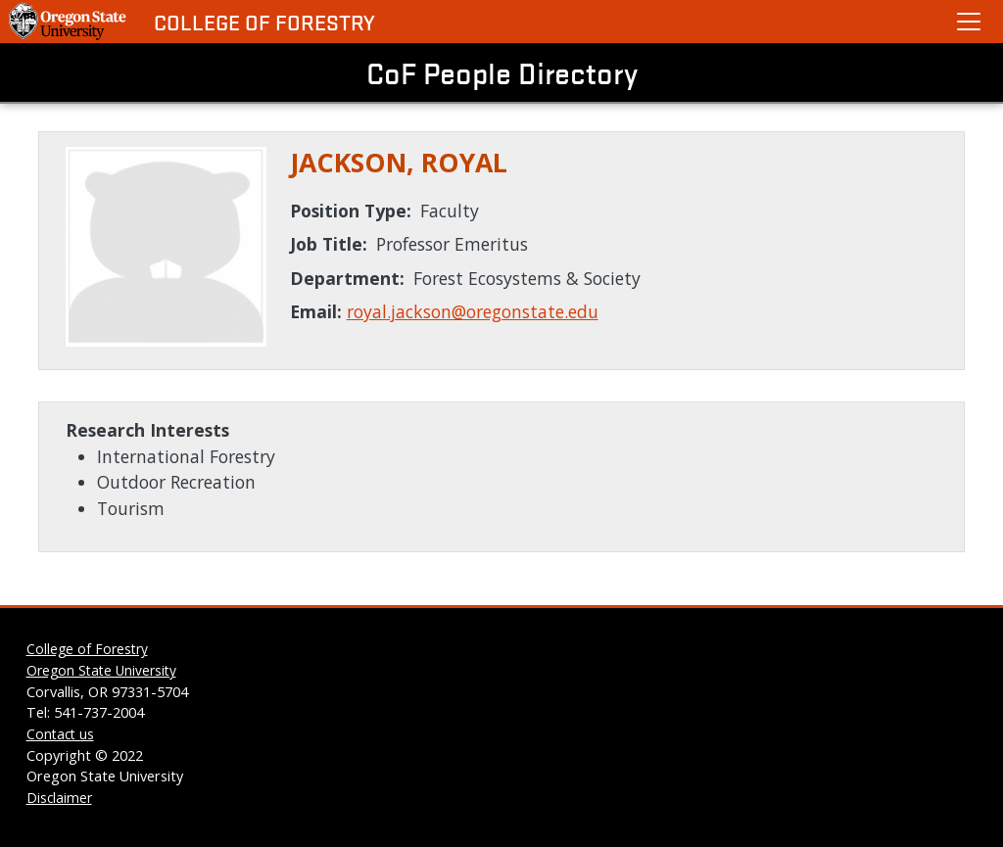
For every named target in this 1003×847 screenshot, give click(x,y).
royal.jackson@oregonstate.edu (472, 311)
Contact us (60, 734)
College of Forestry (264, 22)
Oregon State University (101, 670)
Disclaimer (59, 797)
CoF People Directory (502, 72)
